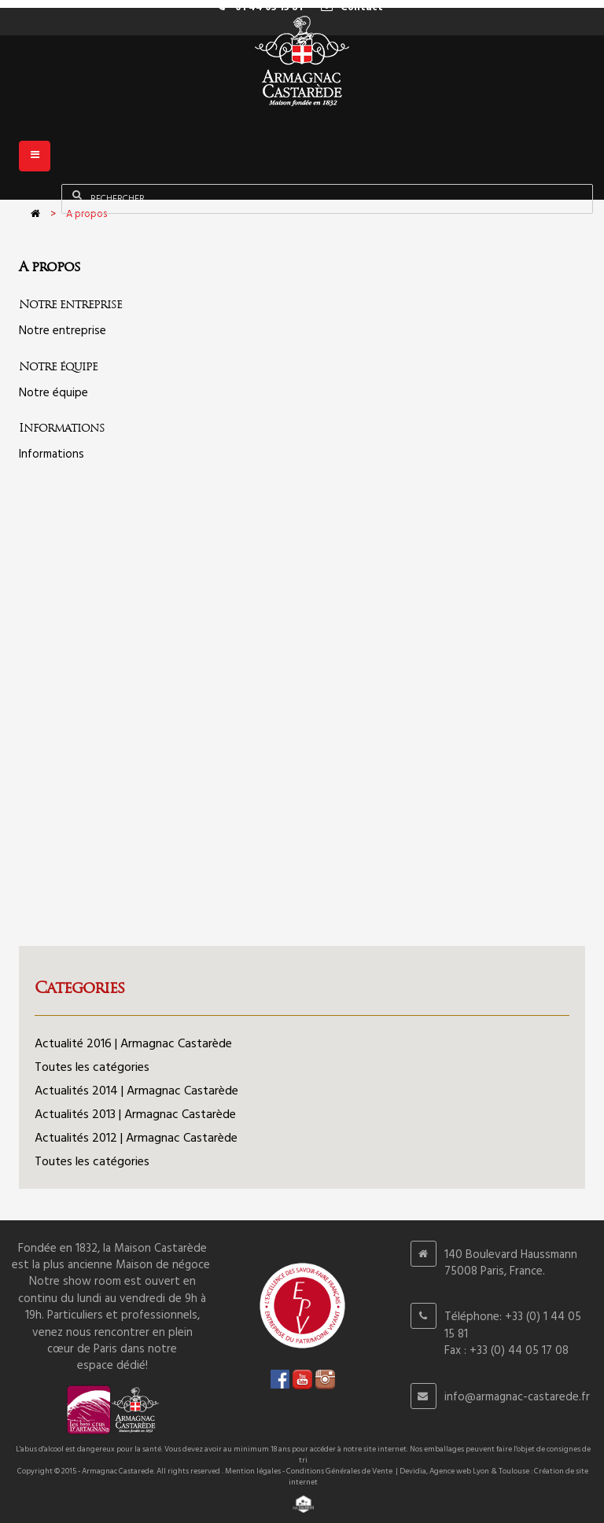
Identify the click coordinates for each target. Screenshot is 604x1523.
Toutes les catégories (92, 1068)
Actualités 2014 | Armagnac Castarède (136, 1091)
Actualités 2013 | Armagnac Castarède (135, 1115)
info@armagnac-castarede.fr (517, 1397)
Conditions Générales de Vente (339, 1471)
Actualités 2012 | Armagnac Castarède (136, 1138)
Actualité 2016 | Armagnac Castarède (133, 1044)
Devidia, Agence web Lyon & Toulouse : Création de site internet (439, 1476)
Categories (79, 987)
